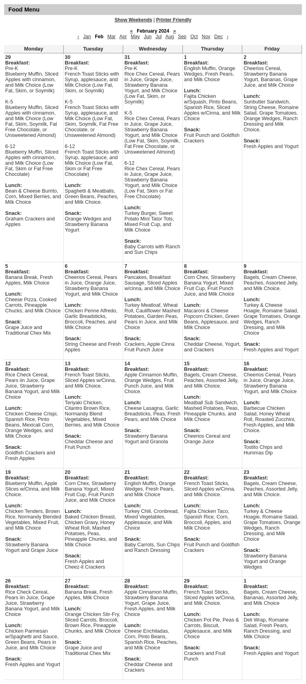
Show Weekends (133, 20)
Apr (123, 36)
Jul (158, 36)
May (135, 36)
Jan (87, 36)
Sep (182, 36)
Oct (194, 36)
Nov (206, 36)
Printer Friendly (174, 20)
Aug (169, 36)
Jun (147, 36)
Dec (218, 36)
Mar (112, 36)
